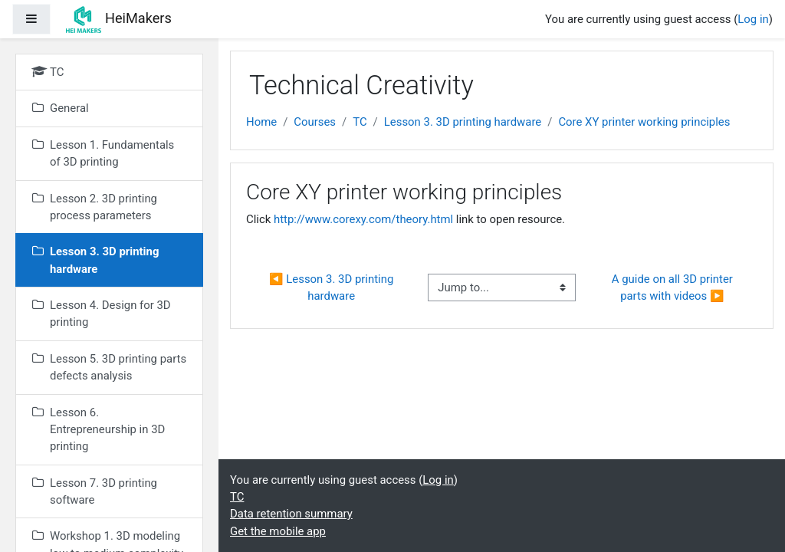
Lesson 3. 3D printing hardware (462, 122)
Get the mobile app (278, 531)
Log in (752, 19)
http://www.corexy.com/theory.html (363, 219)
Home (261, 122)
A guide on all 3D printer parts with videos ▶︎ (674, 287)
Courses (315, 122)
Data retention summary (291, 514)
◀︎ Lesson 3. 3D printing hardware (332, 287)
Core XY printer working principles (644, 122)
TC (359, 122)
